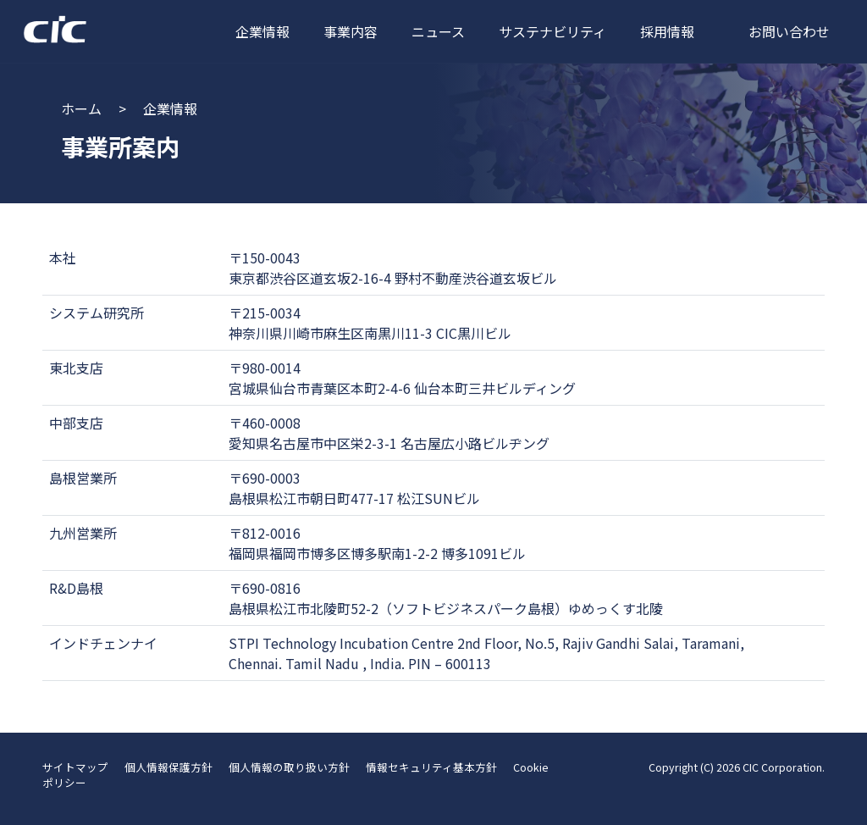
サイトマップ (75, 767)
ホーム (81, 108)
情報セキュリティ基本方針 (431, 767)
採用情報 (667, 31)
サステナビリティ (552, 31)
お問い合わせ (789, 31)
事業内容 (350, 31)
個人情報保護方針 (168, 767)
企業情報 (262, 31)
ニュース (438, 31)
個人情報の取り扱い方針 (289, 767)
